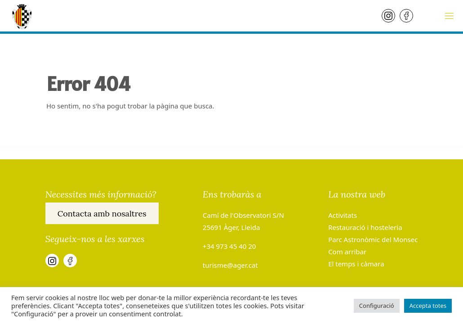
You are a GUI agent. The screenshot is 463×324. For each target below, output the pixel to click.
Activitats (342, 215)
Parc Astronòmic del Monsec (373, 239)
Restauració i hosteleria (365, 227)
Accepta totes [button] (428, 306)
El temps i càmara (356, 263)
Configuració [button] (376, 306)
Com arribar (347, 251)
